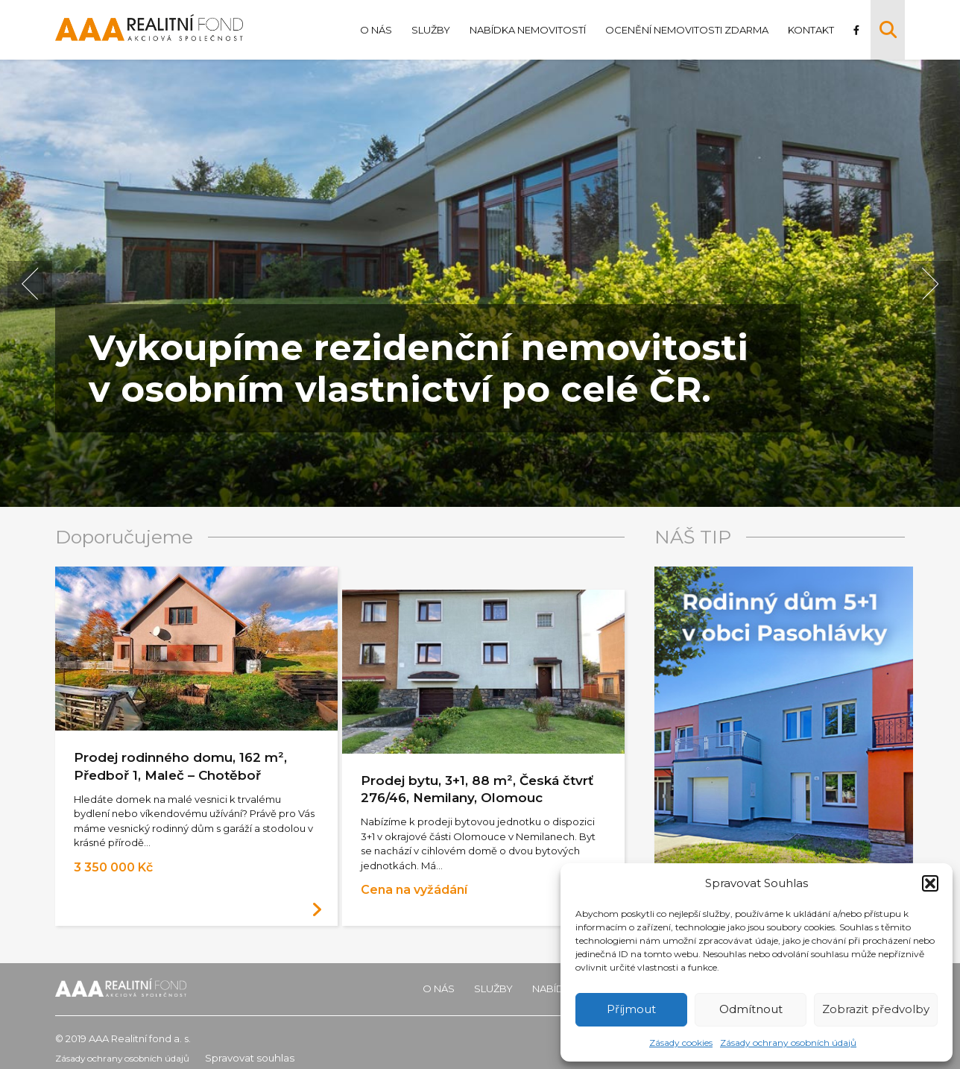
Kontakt (808, 30)
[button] (930, 883)
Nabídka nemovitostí (525, 30)
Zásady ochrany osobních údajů (788, 1042)
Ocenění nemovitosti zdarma (683, 30)
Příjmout (631, 1009)
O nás (373, 30)
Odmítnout (751, 1009)
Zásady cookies (681, 1042)
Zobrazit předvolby (875, 1009)
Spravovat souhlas (270, 1047)
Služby (427, 30)
